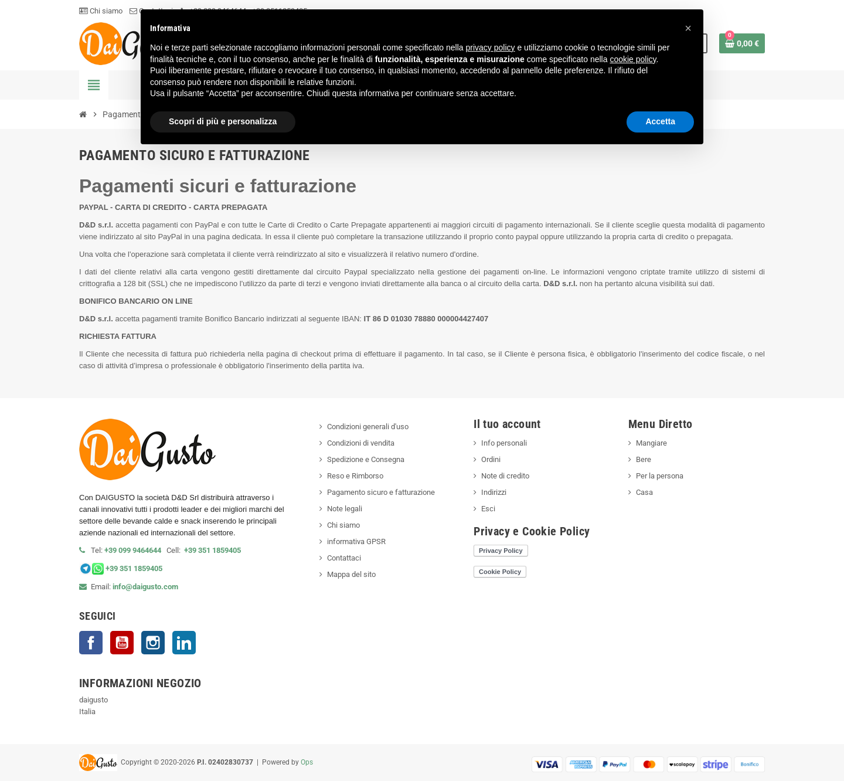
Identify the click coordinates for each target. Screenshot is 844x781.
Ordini (491, 459)
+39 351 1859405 (212, 550)
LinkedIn (184, 642)
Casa (644, 492)
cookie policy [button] (633, 59)
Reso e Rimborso (355, 475)
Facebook (91, 642)
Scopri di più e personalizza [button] (223, 121)
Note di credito (505, 475)
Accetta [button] (660, 121)
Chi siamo (100, 10)
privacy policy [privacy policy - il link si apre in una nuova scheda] (490, 47)
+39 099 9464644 (135, 550)
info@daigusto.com (145, 586)
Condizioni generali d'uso (368, 426)
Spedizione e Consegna (365, 459)
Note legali (344, 508)
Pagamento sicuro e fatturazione (381, 492)
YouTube (122, 642)
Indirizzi (493, 492)
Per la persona (659, 475)
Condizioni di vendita (360, 443)
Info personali (504, 443)
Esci (488, 508)
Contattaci (344, 558)
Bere (643, 459)
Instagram (153, 642)
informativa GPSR (356, 541)
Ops (307, 762)
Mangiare (651, 443)
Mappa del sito (351, 574)
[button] (688, 28)
